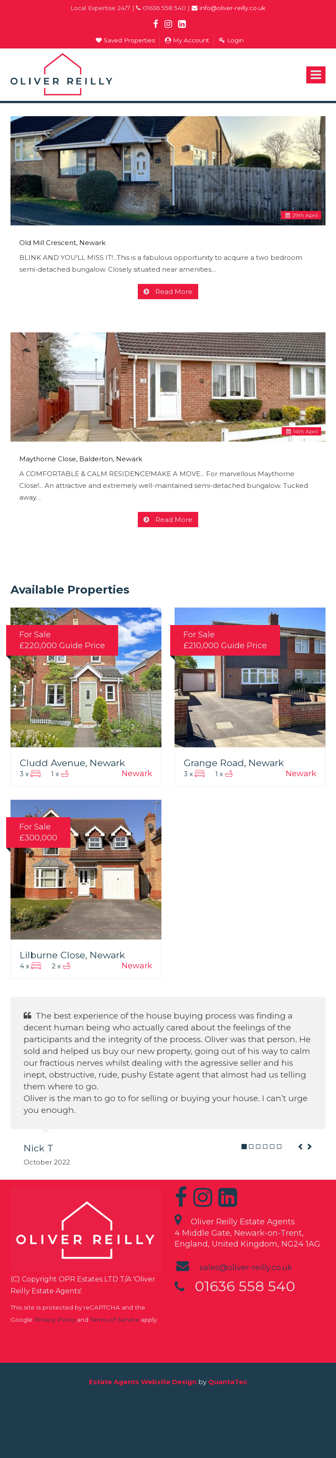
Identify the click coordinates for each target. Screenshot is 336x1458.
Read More (173, 291)
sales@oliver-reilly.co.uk (246, 1267)
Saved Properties (125, 40)
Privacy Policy (54, 1319)
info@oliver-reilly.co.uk (229, 7)
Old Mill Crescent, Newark (62, 242)
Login (231, 40)
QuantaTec (227, 1382)
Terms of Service (114, 1319)
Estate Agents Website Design (142, 1382)
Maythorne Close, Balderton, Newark (80, 459)
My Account (187, 40)
